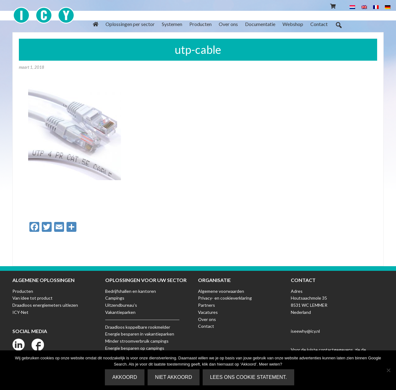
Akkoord (124, 377)
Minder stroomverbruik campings (137, 341)
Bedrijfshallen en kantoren (130, 291)
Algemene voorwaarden (221, 291)
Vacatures (208, 312)
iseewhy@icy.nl (305, 331)
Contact (206, 326)
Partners (206, 305)
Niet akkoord (173, 377)
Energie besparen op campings (134, 348)
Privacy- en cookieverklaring (225, 298)
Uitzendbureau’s (121, 305)
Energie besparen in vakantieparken (139, 333)
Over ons (207, 319)
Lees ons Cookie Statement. (248, 377)
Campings (114, 298)
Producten (22, 291)
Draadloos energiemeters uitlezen (45, 305)
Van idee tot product (32, 298)
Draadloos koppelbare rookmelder (137, 327)
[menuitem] (352, 6)
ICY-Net (20, 312)
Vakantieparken (120, 312)
